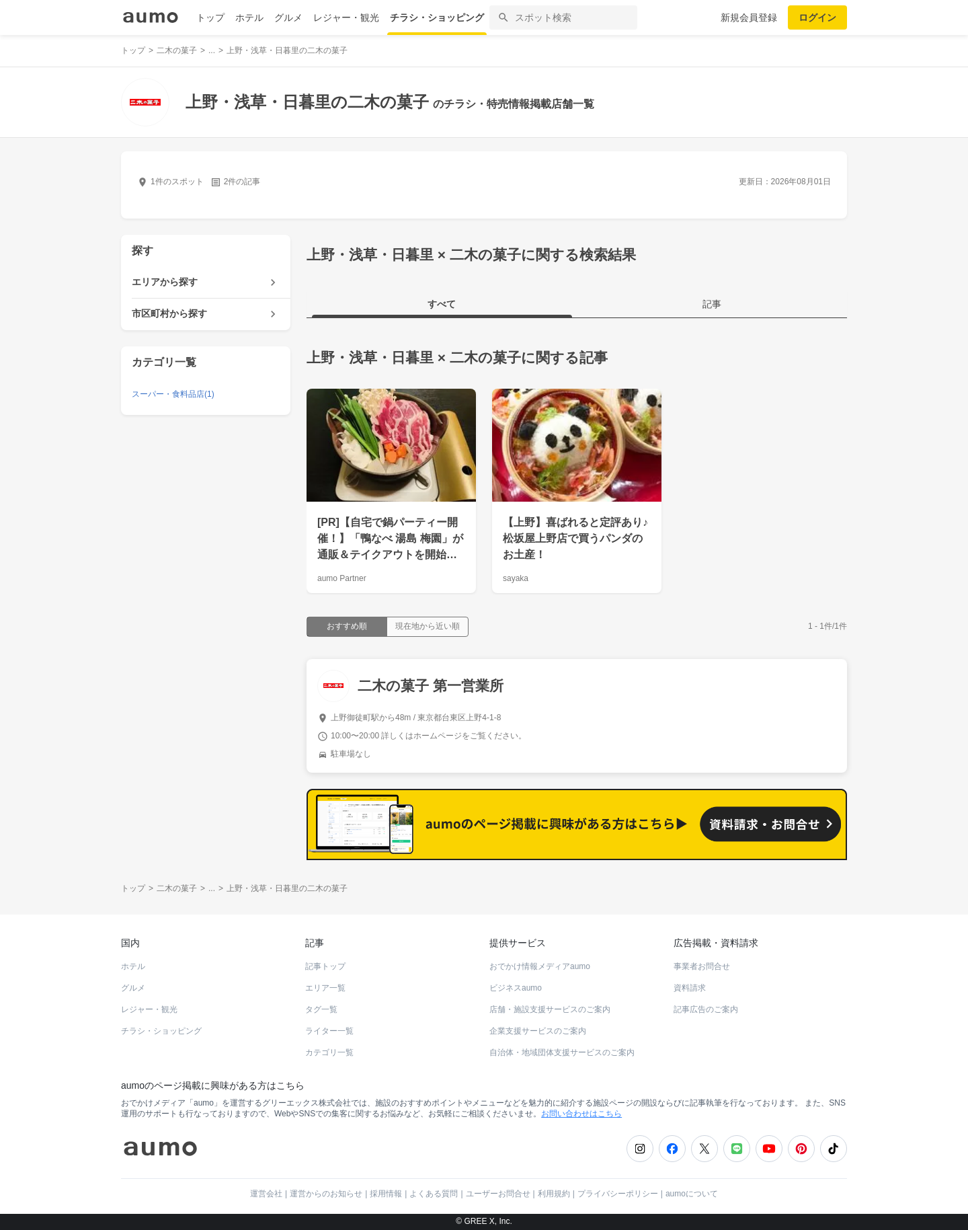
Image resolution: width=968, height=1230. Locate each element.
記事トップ (325, 966)
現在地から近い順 (427, 626)
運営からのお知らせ (326, 1194)
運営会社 (266, 1194)
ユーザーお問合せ (498, 1194)
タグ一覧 (321, 1009)
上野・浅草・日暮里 (370, 357)
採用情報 (386, 1194)
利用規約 (554, 1194)
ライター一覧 (329, 1031)
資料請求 (690, 988)
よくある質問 (433, 1194)
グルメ (288, 17)
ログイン (817, 17)
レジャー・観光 (346, 17)
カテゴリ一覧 (329, 1052)
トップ (210, 17)
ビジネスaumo (515, 988)
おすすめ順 (347, 626)
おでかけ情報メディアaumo (539, 966)
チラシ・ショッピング (437, 17)
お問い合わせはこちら (581, 1113)
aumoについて (692, 1194)
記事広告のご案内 (706, 1009)
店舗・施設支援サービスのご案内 (549, 1009)
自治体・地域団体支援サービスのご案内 (562, 1052)
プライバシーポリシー (617, 1194)
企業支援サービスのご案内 (537, 1031)
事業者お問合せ (702, 966)
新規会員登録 (749, 17)
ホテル (249, 17)
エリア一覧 (325, 988)
